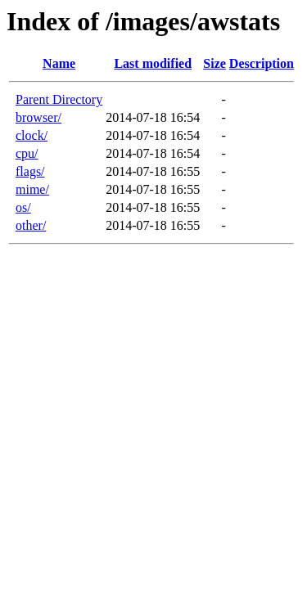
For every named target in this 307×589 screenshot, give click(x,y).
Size (214, 63)
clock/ (31, 135)
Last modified (153, 63)
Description (261, 63)
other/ (31, 225)
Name (59, 63)
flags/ (30, 171)
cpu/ (27, 153)
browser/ (38, 117)
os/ (23, 207)
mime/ (32, 189)
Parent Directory (59, 99)
